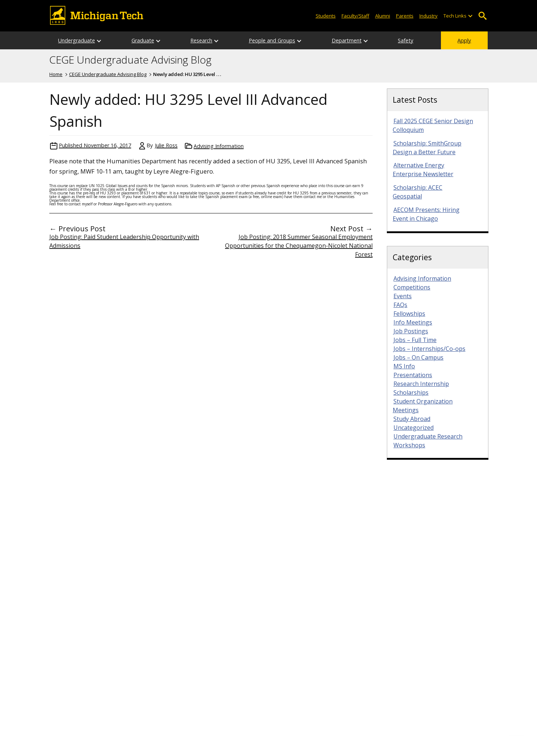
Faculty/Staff (355, 15)
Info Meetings (412, 322)
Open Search (482, 16)
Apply (464, 40)
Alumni (382, 15)
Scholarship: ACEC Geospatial (417, 191)
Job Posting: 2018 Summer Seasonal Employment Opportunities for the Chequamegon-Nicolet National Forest (299, 245)
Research (201, 40)
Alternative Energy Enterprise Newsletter (423, 169)
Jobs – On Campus (418, 357)
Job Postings (410, 331)
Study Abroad (411, 419)
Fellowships (409, 314)
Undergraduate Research (427, 436)
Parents (405, 15)
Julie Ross (166, 145)
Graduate (143, 40)
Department (347, 40)
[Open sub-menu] (470, 16)
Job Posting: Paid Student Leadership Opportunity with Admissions (124, 241)
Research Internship (421, 384)
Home (55, 74)
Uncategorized (413, 428)
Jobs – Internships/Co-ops (429, 349)
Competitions (411, 287)
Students (326, 15)
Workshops (409, 445)
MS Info (404, 366)
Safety (405, 40)
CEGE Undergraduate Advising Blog (130, 60)
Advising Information (219, 146)
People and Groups (272, 40)
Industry (428, 15)
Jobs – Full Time (415, 340)
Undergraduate (76, 40)
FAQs (400, 305)
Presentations (412, 375)
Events (402, 296)
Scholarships (411, 392)
